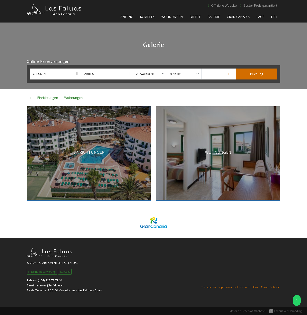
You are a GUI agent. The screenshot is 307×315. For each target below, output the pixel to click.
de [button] (274, 17)
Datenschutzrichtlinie (246, 287)
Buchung (256, 74)
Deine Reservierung (42, 271)
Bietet (195, 17)
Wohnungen (172, 17)
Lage (260, 17)
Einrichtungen (47, 98)
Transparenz (208, 287)
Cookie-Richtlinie (270, 287)
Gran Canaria (238, 17)
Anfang (126, 17)
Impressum (225, 287)
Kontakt (65, 271)
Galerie (214, 17)
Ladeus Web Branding (288, 311)
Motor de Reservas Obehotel (247, 311)
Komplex (147, 17)
